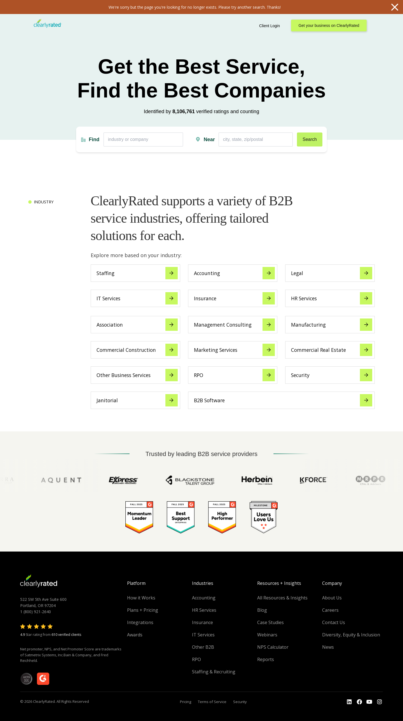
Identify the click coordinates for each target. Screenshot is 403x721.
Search (310, 139)
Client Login (269, 26)
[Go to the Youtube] (359, 702)
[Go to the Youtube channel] (369, 702)
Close (394, 7)
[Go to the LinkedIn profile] (349, 702)
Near (209, 139)
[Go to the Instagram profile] (379, 702)
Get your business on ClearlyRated (328, 25)
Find (94, 139)
